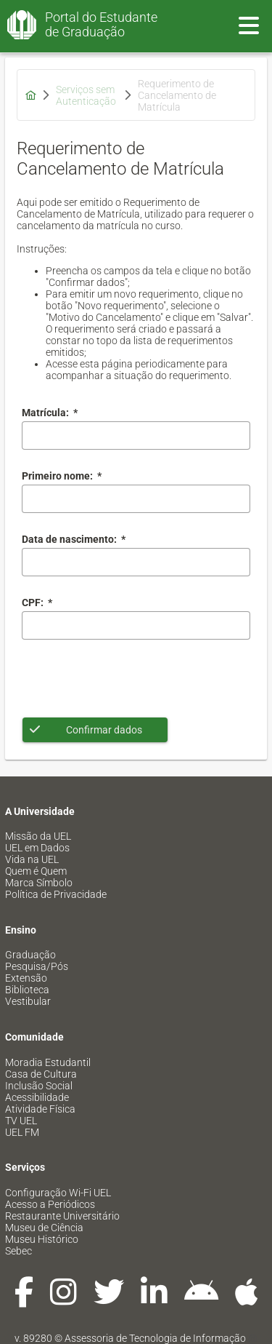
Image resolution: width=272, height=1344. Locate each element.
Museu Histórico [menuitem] (41, 1239)
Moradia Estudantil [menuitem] (48, 1062)
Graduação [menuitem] (30, 955)
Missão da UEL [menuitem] (38, 836)
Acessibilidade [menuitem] (37, 1097)
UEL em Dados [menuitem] (37, 848)
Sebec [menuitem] (18, 1251)
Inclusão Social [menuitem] (39, 1085)
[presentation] (132, 678)
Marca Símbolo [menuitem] (39, 882)
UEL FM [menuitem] (22, 1132)
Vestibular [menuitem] (28, 1001)
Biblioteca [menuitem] (27, 989)
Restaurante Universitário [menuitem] (62, 1216)
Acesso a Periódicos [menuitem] (50, 1204)
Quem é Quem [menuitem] (36, 871)
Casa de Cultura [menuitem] (41, 1074)
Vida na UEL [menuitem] (32, 859)
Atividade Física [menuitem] (40, 1109)
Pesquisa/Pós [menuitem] (36, 966)
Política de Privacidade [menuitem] (56, 894)
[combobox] (136, 562)
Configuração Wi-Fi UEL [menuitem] (58, 1192)
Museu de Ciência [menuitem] (44, 1227)
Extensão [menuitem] (26, 978)
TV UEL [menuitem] (21, 1120)
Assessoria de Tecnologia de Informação (155, 1338)
